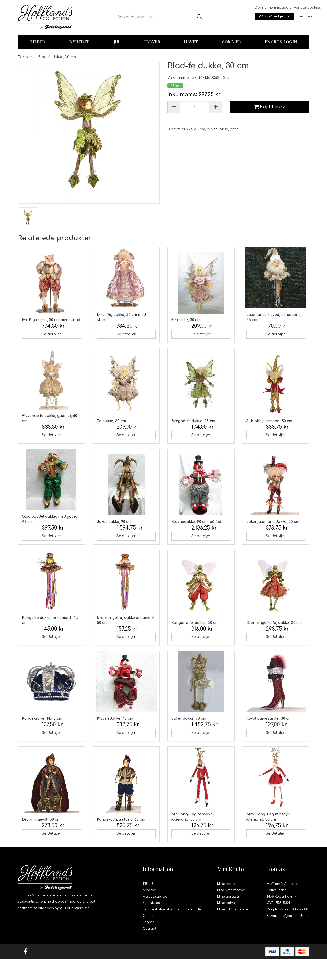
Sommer (231, 42)
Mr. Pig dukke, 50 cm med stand (51, 320)
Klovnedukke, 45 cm (115, 718)
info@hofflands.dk (293, 916)
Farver (152, 42)
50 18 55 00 (299, 909)
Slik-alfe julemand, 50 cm (269, 421)
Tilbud (148, 884)
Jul (117, 42)
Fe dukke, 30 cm (186, 320)
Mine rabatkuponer (232, 909)
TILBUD (37, 42)
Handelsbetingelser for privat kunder (172, 909)
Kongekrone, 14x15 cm (42, 718)
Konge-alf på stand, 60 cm (121, 819)
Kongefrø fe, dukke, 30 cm (194, 623)
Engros (148, 922)
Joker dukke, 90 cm (114, 522)
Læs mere (304, 16)
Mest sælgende (155, 896)
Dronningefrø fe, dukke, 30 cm (274, 623)
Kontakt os (151, 903)
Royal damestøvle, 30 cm (268, 718)
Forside (25, 57)
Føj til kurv (269, 106)
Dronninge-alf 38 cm (41, 819)
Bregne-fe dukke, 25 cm (193, 421)
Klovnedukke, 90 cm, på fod (196, 522)
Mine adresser (228, 896)
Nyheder (79, 42)
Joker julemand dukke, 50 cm (272, 522)
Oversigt (149, 928)
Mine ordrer (226, 884)
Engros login (281, 42)
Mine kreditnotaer (231, 890)
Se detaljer (51, 334)
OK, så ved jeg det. (276, 16)
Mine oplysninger (231, 903)
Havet (191, 42)
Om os (148, 916)
